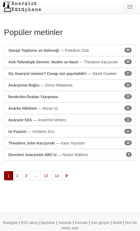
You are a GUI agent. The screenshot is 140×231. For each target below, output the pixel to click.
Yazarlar (65, 222)
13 (46, 176)
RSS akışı (29, 222)
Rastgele (10, 222)
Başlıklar (48, 222)
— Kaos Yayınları (70, 142)
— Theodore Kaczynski (70, 61)
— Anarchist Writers (70, 119)
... (35, 176)
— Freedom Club (70, 50)
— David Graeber (70, 73)
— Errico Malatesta (70, 84)
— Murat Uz (70, 108)
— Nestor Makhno (70, 154)
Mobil (117, 222)
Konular (81, 222)
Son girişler (100, 222)
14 (57, 176)
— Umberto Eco (70, 131)
